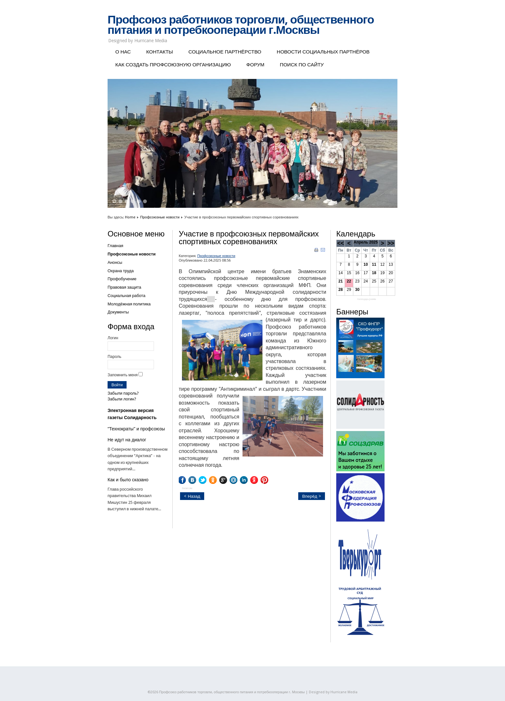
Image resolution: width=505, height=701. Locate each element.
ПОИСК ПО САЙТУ (302, 65)
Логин (113, 338)
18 (374, 273)
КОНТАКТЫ (159, 52)
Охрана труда (121, 270)
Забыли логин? (122, 399)
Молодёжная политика (129, 304)
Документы (118, 312)
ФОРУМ (255, 65)
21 (340, 281)
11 (374, 264)
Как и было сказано (128, 479)
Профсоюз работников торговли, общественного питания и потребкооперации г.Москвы (241, 25)
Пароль (114, 356)
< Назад (192, 496)
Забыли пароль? (123, 393)
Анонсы (115, 262)
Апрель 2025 (366, 242)
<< (340, 243)
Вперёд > (311, 496)
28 (340, 289)
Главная (115, 245)
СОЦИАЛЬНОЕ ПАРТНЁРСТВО (224, 52)
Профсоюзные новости (159, 217)
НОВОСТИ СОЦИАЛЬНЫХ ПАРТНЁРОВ (323, 52)
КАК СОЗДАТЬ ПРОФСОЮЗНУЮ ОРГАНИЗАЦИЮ (173, 65)
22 (349, 281)
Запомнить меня (123, 375)
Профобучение (122, 278)
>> (390, 243)
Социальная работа (126, 295)
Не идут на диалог (127, 439)
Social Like (187, 488)
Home (130, 217)
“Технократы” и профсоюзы (136, 428)
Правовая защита (124, 287)
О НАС (123, 52)
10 (366, 264)
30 (357, 289)
